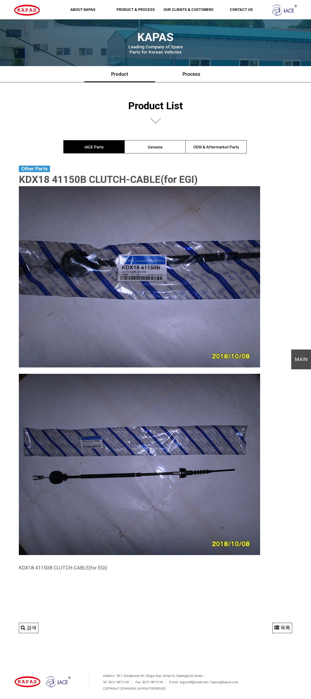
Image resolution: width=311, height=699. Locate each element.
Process (191, 74)
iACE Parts (94, 147)
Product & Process (136, 10)
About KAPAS (82, 10)
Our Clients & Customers (188, 10)
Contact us (241, 10)
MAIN (301, 359)
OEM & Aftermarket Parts (216, 147)
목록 (282, 628)
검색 (29, 628)
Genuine (155, 147)
